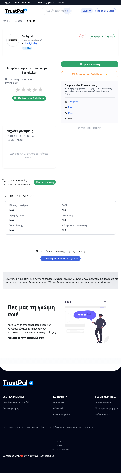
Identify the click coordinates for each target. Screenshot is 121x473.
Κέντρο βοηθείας (22, 2)
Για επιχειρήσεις (105, 11)
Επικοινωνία (90, 427)
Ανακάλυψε (58, 402)
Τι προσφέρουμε (103, 402)
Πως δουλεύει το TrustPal (16, 402)
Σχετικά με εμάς (11, 408)
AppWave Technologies (41, 455)
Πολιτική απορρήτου (13, 427)
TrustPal (60, 445)
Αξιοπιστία (58, 408)
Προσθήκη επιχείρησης (44, 2)
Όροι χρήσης (32, 427)
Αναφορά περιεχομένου (89, 128)
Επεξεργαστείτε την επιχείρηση (60, 258)
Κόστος (60, 2)
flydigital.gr (31, 43)
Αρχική (8, 2)
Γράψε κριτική (90, 64)
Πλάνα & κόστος (103, 414)
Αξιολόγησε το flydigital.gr (29, 98)
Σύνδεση (87, 11)
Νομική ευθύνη (73, 427)
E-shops (18, 21)
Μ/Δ (70, 107)
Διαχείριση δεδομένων (52, 427)
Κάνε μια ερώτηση (44, 182)
